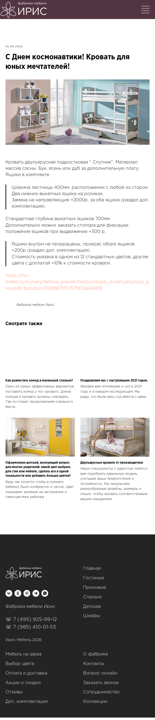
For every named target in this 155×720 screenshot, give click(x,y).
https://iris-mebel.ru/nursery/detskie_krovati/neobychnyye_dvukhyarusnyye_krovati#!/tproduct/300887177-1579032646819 (77, 283)
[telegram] (35, 595)
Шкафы (91, 619)
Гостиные (93, 581)
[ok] (17, 595)
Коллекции (95, 704)
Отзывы (14, 695)
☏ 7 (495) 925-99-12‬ (31, 622)
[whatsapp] (44, 595)
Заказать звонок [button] (101, 685)
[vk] (8, 595)
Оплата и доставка (26, 676)
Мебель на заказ (23, 657)
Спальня (92, 600)
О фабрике (95, 657)
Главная (92, 571)
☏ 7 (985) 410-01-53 (30, 629)
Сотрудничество (101, 695)
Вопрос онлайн (100, 676)
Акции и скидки (23, 685)
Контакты (93, 666)
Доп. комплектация (26, 704)
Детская (92, 609)
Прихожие (94, 590)
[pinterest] (26, 595)
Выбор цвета (19, 666)
